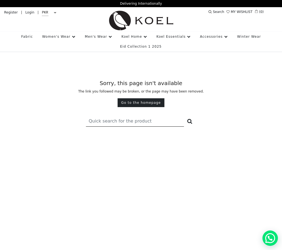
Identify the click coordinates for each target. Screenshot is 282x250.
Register (11, 12)
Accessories (214, 37)
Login (29, 12)
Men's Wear (98, 37)
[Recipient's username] (135, 121)
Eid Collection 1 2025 (141, 46)
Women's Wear (58, 37)
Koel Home (134, 37)
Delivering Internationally (141, 4)
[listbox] (50, 13)
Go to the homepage (141, 103)
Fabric (27, 37)
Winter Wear (249, 37)
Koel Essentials (173, 37)
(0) (259, 12)
